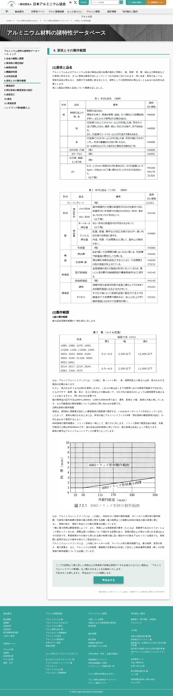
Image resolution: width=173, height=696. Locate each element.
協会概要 (7, 619)
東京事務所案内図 (10, 632)
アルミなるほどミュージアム (59, 663)
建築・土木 (8, 663)
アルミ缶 (8, 649)
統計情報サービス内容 (97, 646)
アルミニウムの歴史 (54, 626)
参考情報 (92, 626)
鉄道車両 (8, 656)
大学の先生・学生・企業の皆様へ (103, 654)
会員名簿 (7, 629)
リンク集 (134, 674)
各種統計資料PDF (95, 643)
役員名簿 (7, 626)
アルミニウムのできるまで (57, 623)
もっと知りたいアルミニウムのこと (62, 653)
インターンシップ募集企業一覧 (101, 666)
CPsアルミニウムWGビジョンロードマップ (148, 653)
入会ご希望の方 (137, 663)
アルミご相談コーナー (97, 683)
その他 (134, 630)
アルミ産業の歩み (54, 629)
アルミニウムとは (54, 619)
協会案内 (7, 613)
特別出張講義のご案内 (97, 663)
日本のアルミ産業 (53, 643)
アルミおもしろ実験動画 (56, 633)
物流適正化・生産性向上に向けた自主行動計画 (148, 644)
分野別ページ (9, 643)
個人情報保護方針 (139, 671)
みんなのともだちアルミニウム (60, 659)
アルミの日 (135, 682)
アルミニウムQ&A (53, 636)
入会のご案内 (9, 636)
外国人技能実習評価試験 (141, 636)
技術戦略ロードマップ (97, 659)
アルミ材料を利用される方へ (101, 674)
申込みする (108, 580)
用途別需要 (50, 646)
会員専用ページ (137, 659)
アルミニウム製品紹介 (55, 639)
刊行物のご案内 (138, 613)
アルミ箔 (8, 659)
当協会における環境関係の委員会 (102, 623)
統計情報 (92, 633)
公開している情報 (95, 619)
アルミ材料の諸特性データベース (102, 680)
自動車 (6, 653)
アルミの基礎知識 (54, 613)
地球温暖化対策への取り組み (143, 679)
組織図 (6, 623)
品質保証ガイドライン (141, 639)
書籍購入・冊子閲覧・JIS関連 (143, 619)
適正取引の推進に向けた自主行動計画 (148, 649)
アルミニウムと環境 (97, 613)
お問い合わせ (137, 666)
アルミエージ (51, 666)
